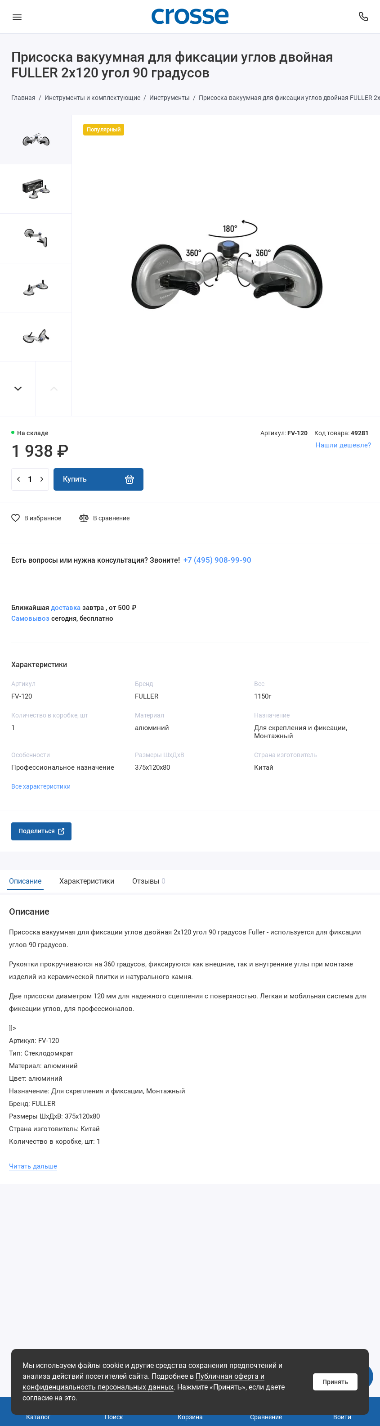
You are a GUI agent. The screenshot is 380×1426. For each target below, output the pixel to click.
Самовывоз (30, 618)
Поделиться (41, 831)
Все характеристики (41, 786)
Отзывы (147, 881)
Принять (335, 1381)
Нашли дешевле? (343, 445)
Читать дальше (33, 1166)
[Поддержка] (363, 16)
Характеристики (86, 881)
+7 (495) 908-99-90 (216, 559)
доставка (65, 608)
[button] (18, 388)
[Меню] (17, 16)
